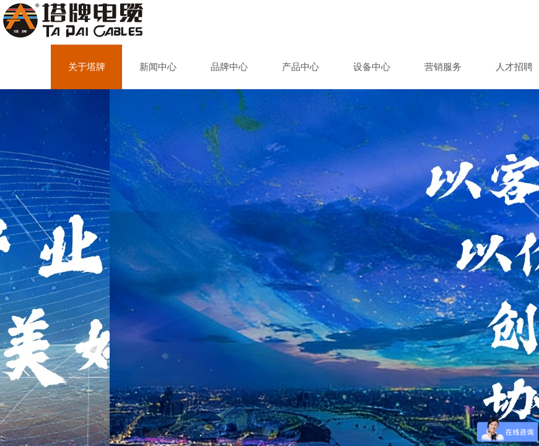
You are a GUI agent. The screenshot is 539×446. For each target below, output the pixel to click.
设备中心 (371, 67)
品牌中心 (229, 67)
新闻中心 (158, 67)
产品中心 (300, 67)
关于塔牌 (86, 67)
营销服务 (443, 67)
